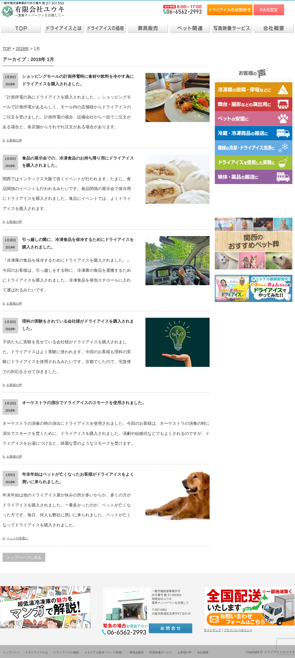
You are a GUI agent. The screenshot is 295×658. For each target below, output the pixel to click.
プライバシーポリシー (238, 630)
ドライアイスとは (36, 652)
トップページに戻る (23, 557)
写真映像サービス (160, 652)
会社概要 (203, 652)
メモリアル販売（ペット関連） (104, 652)
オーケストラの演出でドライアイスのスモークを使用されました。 (84, 402)
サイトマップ (212, 630)
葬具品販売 (137, 652)
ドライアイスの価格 (66, 652)
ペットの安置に (17, 538)
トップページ (11, 652)
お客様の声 (14, 140)
